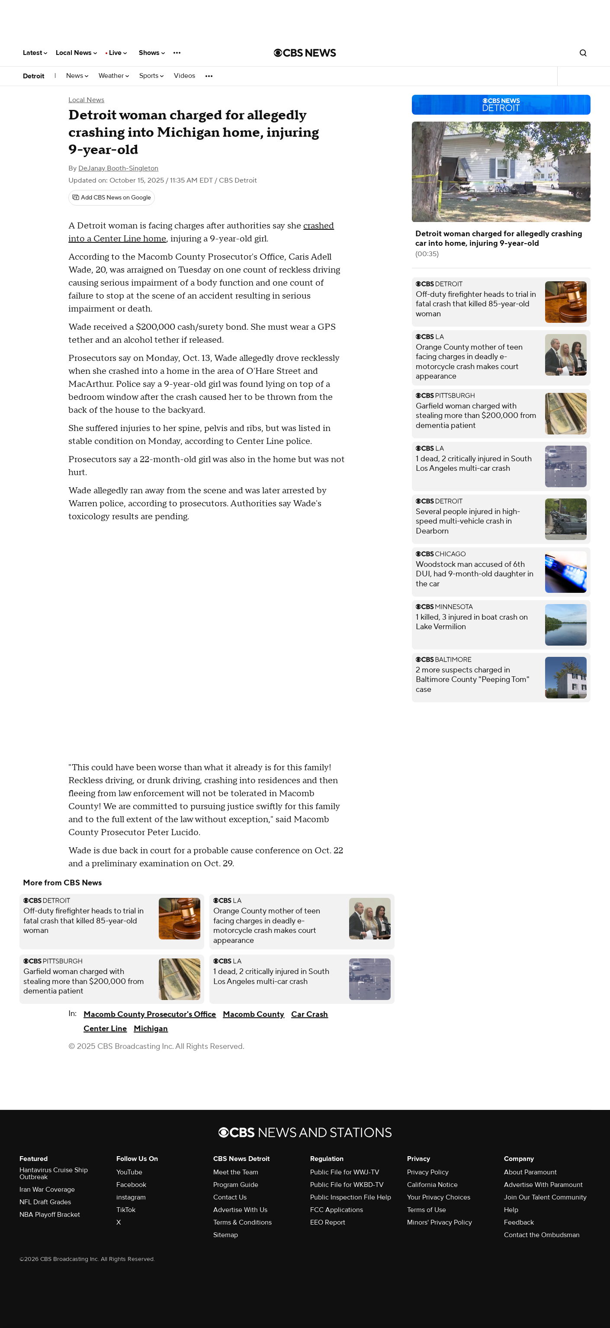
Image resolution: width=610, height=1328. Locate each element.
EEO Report (327, 1222)
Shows (152, 52)
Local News (76, 52)
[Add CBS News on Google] (111, 198)
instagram (131, 1197)
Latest (35, 52)
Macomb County (253, 1014)
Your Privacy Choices (438, 1197)
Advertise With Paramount (543, 1184)
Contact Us (230, 1197)
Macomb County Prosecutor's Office (149, 1014)
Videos (184, 76)
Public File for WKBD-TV (347, 1184)
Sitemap (225, 1235)
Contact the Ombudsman (542, 1235)
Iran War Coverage (47, 1189)
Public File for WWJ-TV (344, 1172)
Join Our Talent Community (545, 1197)
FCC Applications (336, 1209)
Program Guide (235, 1184)
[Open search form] (583, 53)
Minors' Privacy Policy (439, 1222)
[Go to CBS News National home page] (305, 52)
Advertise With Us (240, 1209)
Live (118, 52)
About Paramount (530, 1172)
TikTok (125, 1209)
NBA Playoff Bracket (49, 1214)
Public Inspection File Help (350, 1197)
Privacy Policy (428, 1172)
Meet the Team (235, 1172)
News (77, 76)
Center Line (105, 1029)
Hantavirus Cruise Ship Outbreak (53, 1173)
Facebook (131, 1184)
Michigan (151, 1029)
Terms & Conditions (242, 1222)
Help (511, 1209)
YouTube (129, 1172)
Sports (151, 76)
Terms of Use (426, 1209)
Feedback (519, 1222)
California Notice (432, 1184)
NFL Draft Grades (45, 1202)
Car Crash (309, 1014)
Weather (114, 76)
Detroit (33, 76)
